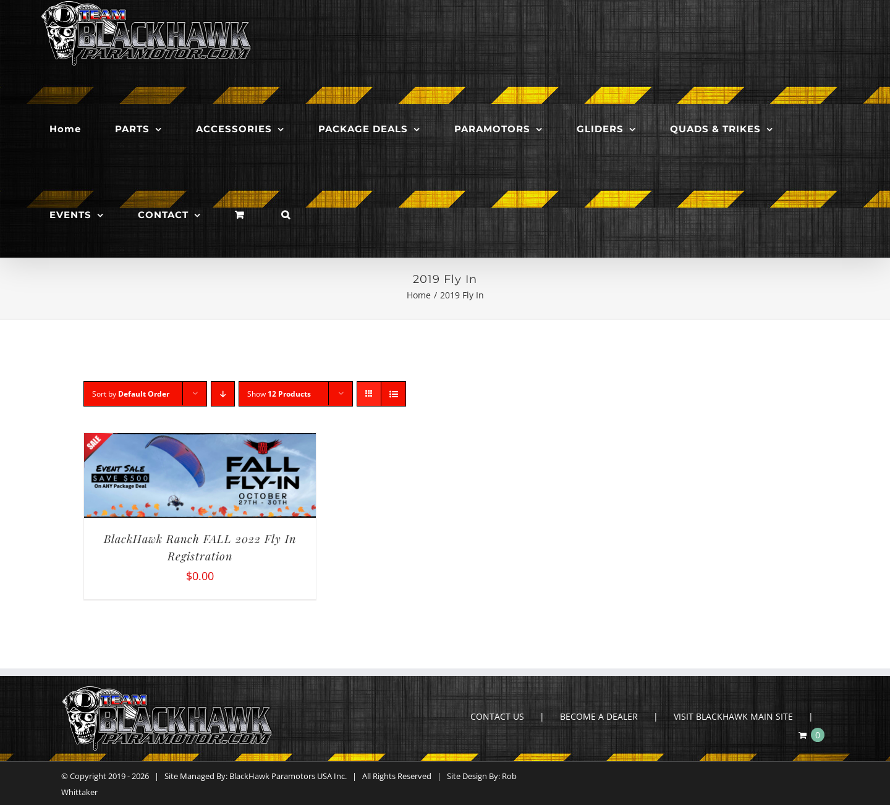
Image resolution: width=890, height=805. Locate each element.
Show (279, 394)
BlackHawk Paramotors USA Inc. (288, 776)
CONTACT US (497, 716)
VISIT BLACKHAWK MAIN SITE (733, 716)
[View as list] (393, 394)
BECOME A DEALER (599, 716)
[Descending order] (223, 394)
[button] (286, 215)
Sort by (130, 394)
